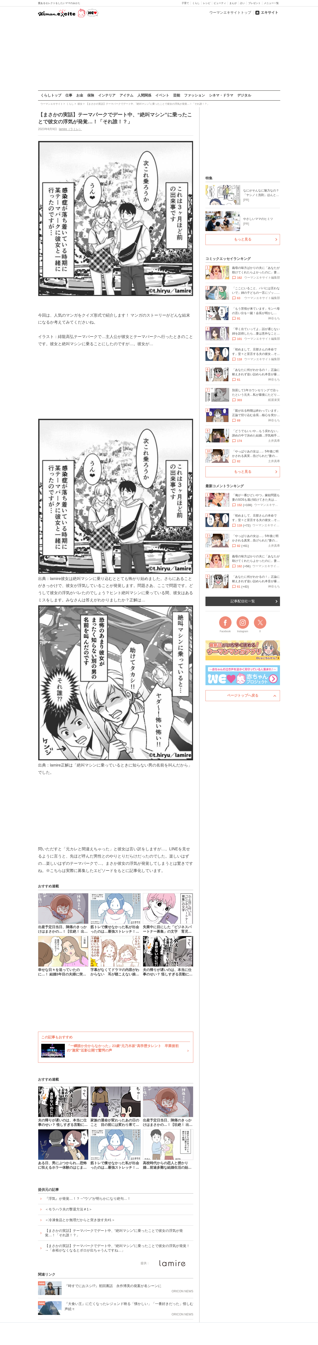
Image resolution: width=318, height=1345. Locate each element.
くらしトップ (50, 95)
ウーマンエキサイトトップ (230, 12)
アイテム (126, 95)
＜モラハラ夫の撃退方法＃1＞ (68, 1209)
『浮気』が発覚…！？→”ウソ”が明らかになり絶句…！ (88, 1199)
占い (242, 3)
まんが (233, 3)
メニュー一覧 (271, 3)
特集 (208, 178)
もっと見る (242, 239)
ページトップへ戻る (242, 695)
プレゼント (254, 3)
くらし (196, 3)
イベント (162, 95)
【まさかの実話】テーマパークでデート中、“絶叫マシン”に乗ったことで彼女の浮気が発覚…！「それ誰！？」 (114, 1233)
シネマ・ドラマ (221, 95)
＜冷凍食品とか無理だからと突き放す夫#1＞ (80, 1220)
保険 (90, 95)
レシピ (206, 3)
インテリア (107, 95)
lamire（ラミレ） (70, 129)
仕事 (68, 95)
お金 (79, 95)
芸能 (176, 95)
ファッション (194, 95)
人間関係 (144, 95)
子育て (185, 3)
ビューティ (220, 3)
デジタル (244, 95)
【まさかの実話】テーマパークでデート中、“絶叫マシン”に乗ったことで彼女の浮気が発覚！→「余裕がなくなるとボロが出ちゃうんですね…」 (117, 1248)
